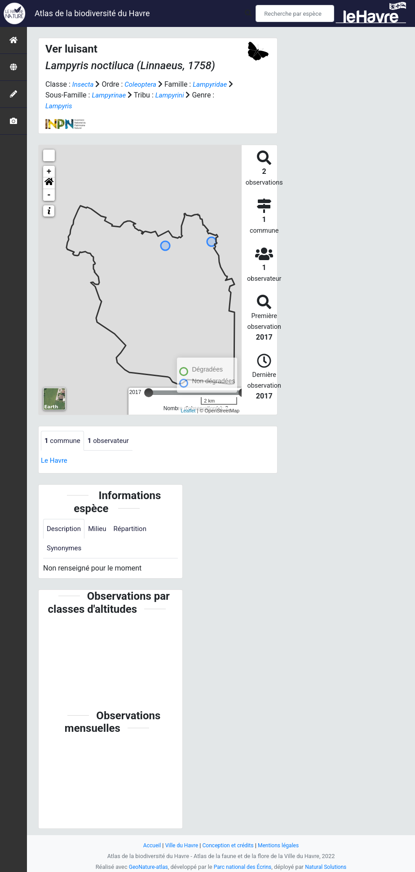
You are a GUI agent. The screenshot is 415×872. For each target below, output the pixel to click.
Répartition (134, 529)
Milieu (100, 529)
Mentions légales (281, 845)
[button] (49, 183)
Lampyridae (214, 84)
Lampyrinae (116, 95)
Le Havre (55, 461)
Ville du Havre (179, 845)
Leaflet (188, 410)
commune (63, 441)
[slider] (148, 392)
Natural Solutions (329, 866)
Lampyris (59, 106)
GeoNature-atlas (145, 866)
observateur (112, 441)
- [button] (49, 195)
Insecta (83, 84)
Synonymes (65, 549)
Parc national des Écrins (243, 866)
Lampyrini (179, 95)
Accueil (148, 845)
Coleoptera (142, 84)
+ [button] (49, 171)
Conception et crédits (228, 845)
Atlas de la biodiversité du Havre (92, 13)
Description (65, 529)
